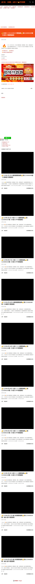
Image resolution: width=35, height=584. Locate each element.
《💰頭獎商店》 (11, 50)
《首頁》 (1, 6)
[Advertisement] (17, 17)
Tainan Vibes (4, 143)
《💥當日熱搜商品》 (4, 27)
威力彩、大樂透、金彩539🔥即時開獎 (13, 2)
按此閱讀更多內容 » (30, 188)
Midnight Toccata (5, 141)
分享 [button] (31, 88)
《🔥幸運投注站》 (4, 50)
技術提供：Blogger (17, 580)
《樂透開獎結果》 (20, 6)
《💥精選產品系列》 (11, 27)
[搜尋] (30, 2)
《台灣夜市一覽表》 (6, 7)
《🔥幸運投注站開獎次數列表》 (7, 52)
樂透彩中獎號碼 (11, 88)
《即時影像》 (12, 7)
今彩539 (6, 88)
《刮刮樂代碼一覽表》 (7, 6)
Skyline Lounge (5, 146)
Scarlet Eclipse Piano (6, 145)
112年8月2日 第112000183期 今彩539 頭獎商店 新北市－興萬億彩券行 (14, 62)
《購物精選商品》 (27, 6)
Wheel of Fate (5, 144)
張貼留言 (3, 97)
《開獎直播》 (14, 6)
